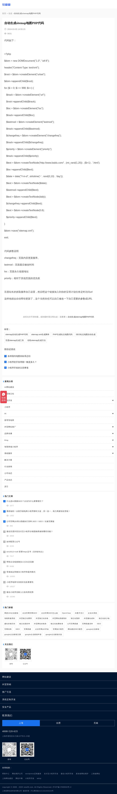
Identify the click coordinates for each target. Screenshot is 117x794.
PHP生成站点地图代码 (62, 334)
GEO (18, 629)
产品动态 (8, 480)
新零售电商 (9, 420)
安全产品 (6, 707)
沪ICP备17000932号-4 (62, 787)
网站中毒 (19, 778)
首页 (4, 13)
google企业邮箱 (93, 629)
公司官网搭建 (72, 624)
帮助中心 (5, 773)
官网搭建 (27, 629)
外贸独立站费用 (25, 618)
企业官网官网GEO (29, 613)
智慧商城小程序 (11, 447)
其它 (6, 486)
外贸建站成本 (89, 618)
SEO (99, 624)
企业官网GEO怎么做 (49, 613)
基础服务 (8, 453)
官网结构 (8, 629)
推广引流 (6, 692)
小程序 (7, 407)
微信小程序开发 (67, 773)
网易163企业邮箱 (11, 613)
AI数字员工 (79, 613)
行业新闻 (8, 466)
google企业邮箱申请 (33, 634)
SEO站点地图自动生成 (85, 334)
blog (6, 440)
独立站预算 (75, 618)
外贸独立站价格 (42, 618)
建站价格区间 (9, 624)
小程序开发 (29, 778)
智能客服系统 (9, 618)
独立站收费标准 (57, 624)
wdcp (39, 778)
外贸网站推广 (10, 427)
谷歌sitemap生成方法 (36, 340)
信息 (10, 13)
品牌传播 (8, 433)
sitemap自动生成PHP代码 (17, 334)
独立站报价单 (24, 624)
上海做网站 (95, 773)
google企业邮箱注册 (12, 634)
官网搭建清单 (87, 624)
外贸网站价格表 (40, 624)
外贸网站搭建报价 (59, 618)
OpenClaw (66, 613)
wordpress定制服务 (33, 773)
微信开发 (8, 400)
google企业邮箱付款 (54, 634)
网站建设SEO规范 (75, 629)
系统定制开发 (9, 699)
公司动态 (8, 473)
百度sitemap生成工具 (15, 340)
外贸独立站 (9, 394)
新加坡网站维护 (82, 773)
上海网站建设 (7, 778)
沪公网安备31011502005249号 (42, 791)
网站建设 (6, 677)
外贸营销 (6, 684)
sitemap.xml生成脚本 (40, 334)
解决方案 (8, 460)
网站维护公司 (17, 773)
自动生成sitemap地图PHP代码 (81, 317)
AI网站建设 (9, 387)
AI (5, 413)
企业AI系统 (92, 613)
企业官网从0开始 (42, 629)
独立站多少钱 (104, 618)
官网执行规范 (58, 629)
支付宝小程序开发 (51, 773)
